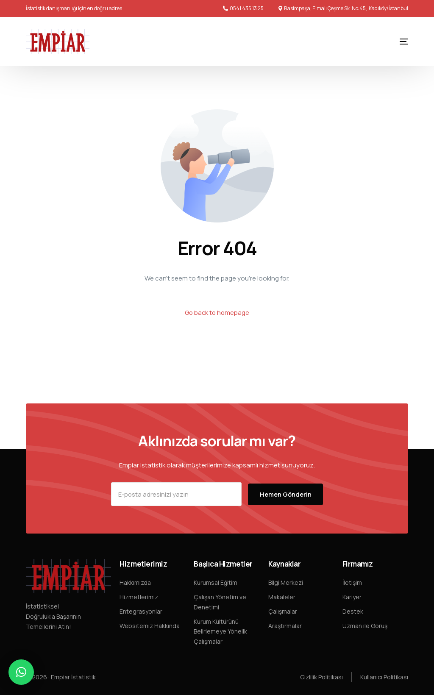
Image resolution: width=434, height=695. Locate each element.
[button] (21, 672)
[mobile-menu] (395, 41)
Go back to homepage (217, 312)
